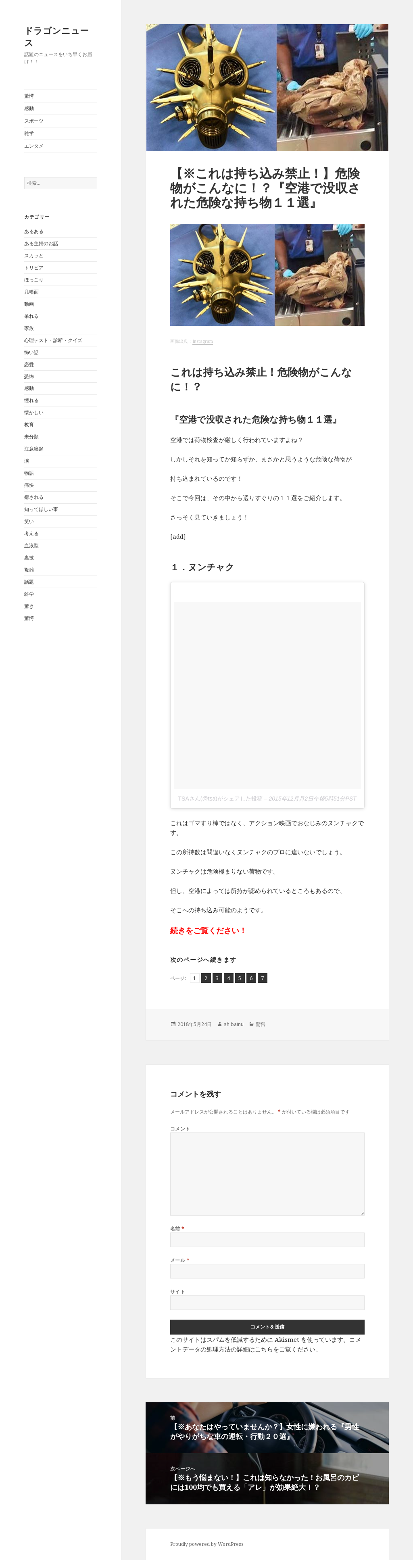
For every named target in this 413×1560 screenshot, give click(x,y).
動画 (29, 303)
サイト (177, 1291)
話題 (29, 581)
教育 (29, 424)
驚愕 (29, 95)
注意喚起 (34, 448)
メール (180, 1260)
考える (31, 533)
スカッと (34, 255)
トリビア (34, 267)
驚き (29, 606)
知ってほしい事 (41, 509)
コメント (180, 1128)
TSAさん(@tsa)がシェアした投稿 (220, 798)
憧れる (31, 400)
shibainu (234, 1024)
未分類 (31, 436)
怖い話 (31, 352)
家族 (29, 328)
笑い (29, 521)
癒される (34, 497)
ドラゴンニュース (56, 36)
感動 (29, 108)
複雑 (29, 569)
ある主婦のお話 (41, 243)
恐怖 (29, 376)
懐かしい (34, 412)
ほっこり (34, 279)
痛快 (29, 485)
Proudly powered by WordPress (207, 1544)
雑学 (29, 133)
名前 (177, 1228)
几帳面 (31, 291)
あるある (34, 231)
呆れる (31, 316)
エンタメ (34, 145)
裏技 (29, 557)
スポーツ (34, 120)
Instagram (202, 341)
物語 (29, 472)
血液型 (31, 545)
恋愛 (29, 364)
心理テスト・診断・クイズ (53, 340)
